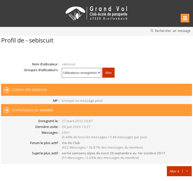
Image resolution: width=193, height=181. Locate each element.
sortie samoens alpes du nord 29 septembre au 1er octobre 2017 (113, 153)
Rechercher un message (172, 30)
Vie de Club (71, 143)
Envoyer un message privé (82, 100)
